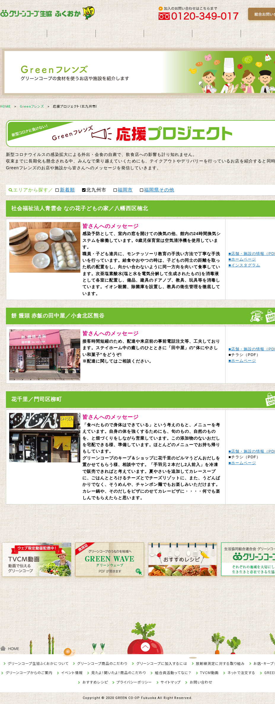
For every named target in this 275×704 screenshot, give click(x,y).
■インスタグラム (244, 265)
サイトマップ (171, 682)
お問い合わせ (201, 682)
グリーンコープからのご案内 (29, 673)
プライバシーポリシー (134, 682)
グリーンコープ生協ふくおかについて (38, 664)
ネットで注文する (241, 673)
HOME (5, 106)
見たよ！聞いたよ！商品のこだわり (118, 673)
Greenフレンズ (32, 106)
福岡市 (125, 189)
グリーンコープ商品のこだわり (102, 664)
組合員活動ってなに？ (173, 673)
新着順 (67, 189)
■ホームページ (242, 259)
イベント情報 (72, 673)
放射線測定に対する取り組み (220, 664)
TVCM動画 (209, 673)
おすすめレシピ (95, 682)
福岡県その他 (159, 189)
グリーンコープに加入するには (161, 664)
